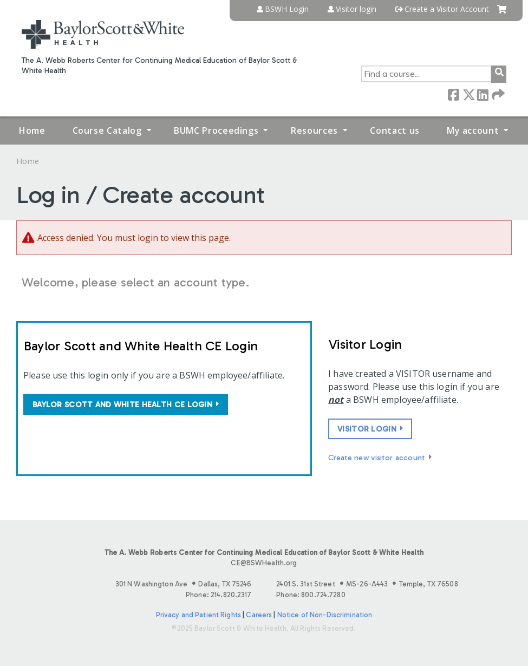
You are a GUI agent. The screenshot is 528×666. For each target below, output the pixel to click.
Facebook (453, 94)
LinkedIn (482, 94)
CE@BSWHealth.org (264, 563)
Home (32, 130)
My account (473, 130)
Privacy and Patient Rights (198, 615)
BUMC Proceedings (216, 130)
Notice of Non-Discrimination (325, 615)
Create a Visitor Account (447, 9)
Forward (497, 94)
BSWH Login (287, 9)
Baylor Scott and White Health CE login (122, 404)
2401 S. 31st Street (367, 584)
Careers (259, 615)
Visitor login (356, 9)
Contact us (394, 130)
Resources (314, 130)
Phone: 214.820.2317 (218, 595)
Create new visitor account (376, 457)
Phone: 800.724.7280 (310, 595)
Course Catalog (107, 130)
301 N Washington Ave (183, 584)
